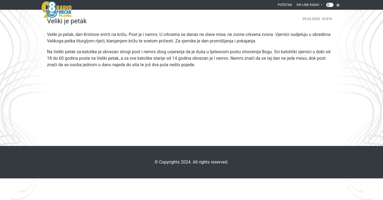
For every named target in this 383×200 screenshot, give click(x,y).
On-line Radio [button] (308, 5)
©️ (156, 162)
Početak (286, 4)
